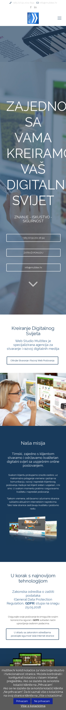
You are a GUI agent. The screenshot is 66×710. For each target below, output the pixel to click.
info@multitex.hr (48, 2)
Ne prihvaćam (42, 701)
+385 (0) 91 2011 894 (23, 2)
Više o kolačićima (33, 706)
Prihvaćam (22, 701)
